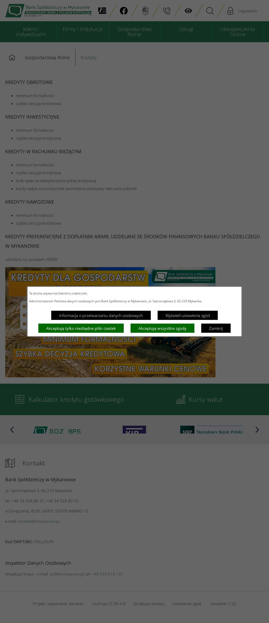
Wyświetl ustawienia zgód (187, 315)
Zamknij (216, 328)
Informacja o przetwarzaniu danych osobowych (101, 315)
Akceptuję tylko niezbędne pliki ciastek (81, 328)
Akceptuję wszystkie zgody (162, 328)
